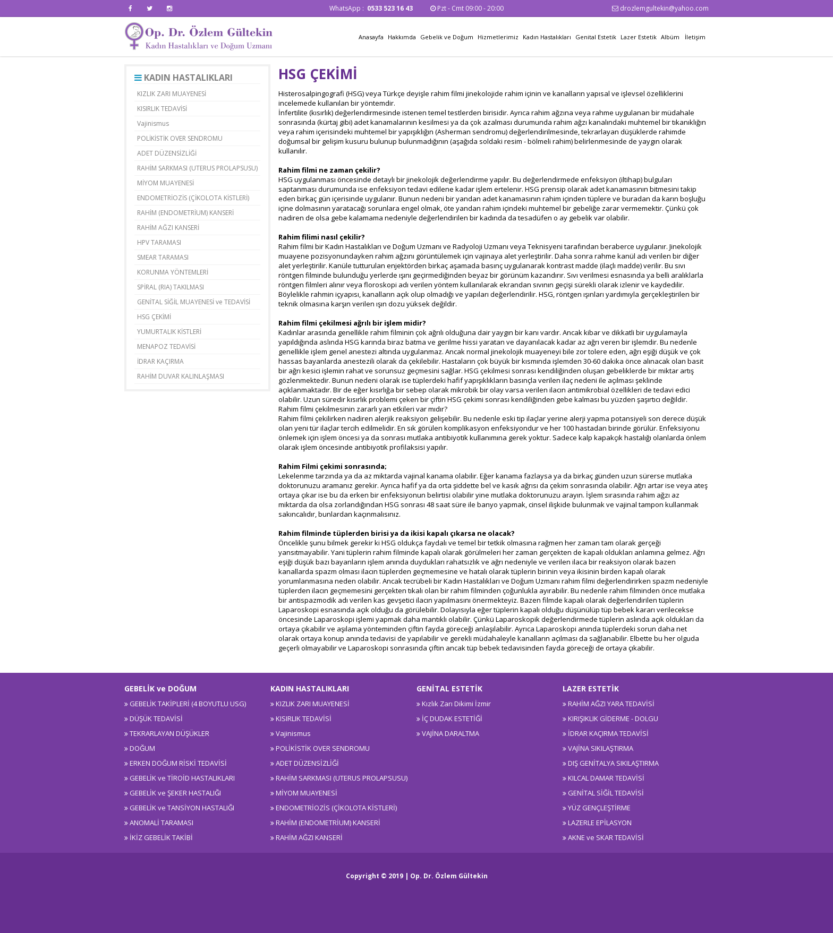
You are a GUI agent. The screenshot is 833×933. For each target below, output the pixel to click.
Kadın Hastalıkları (547, 37)
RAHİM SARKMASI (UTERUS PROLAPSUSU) (197, 168)
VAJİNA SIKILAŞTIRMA (600, 748)
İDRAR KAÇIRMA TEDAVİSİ (608, 733)
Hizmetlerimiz (498, 37)
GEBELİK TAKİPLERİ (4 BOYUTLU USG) (188, 703)
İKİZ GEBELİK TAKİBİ (161, 837)
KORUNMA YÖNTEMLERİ (172, 272)
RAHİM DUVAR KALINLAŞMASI (180, 376)
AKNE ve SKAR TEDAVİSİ (606, 837)
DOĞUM (142, 748)
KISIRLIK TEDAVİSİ (162, 108)
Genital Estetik (595, 37)
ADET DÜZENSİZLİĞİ (167, 153)
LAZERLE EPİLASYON (600, 822)
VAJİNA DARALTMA (450, 733)
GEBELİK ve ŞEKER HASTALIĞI (175, 793)
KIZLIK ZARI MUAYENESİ (171, 93)
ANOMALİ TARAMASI (161, 822)
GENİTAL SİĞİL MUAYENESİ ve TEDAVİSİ (193, 301)
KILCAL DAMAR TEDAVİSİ (606, 778)
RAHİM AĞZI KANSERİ (168, 227)
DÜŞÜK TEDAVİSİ (156, 718)
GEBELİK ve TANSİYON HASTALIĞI (182, 807)
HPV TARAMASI (159, 242)
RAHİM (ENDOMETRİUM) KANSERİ (185, 212)
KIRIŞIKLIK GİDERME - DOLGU (613, 718)
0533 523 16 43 (390, 8)
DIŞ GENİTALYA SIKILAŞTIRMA (613, 763)
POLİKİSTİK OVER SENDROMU (180, 138)
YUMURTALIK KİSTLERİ (169, 331)
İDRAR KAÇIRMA (160, 361)
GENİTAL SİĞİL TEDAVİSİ (606, 793)
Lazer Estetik (638, 37)
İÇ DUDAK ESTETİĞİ (452, 718)
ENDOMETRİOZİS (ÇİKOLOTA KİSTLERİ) (193, 197)
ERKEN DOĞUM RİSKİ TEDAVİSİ (178, 763)
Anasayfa (371, 37)
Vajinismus (153, 123)
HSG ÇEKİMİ (154, 316)
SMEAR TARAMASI (163, 257)
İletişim (695, 37)
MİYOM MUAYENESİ (165, 182)
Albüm (670, 37)
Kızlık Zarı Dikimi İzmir (456, 703)
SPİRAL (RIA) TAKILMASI (170, 287)
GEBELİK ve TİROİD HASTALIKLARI (182, 778)
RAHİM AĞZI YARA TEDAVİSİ (611, 703)
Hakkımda (402, 37)
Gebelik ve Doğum (446, 37)
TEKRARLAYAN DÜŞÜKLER (169, 733)
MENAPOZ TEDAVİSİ (166, 346)
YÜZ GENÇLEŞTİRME (599, 807)
